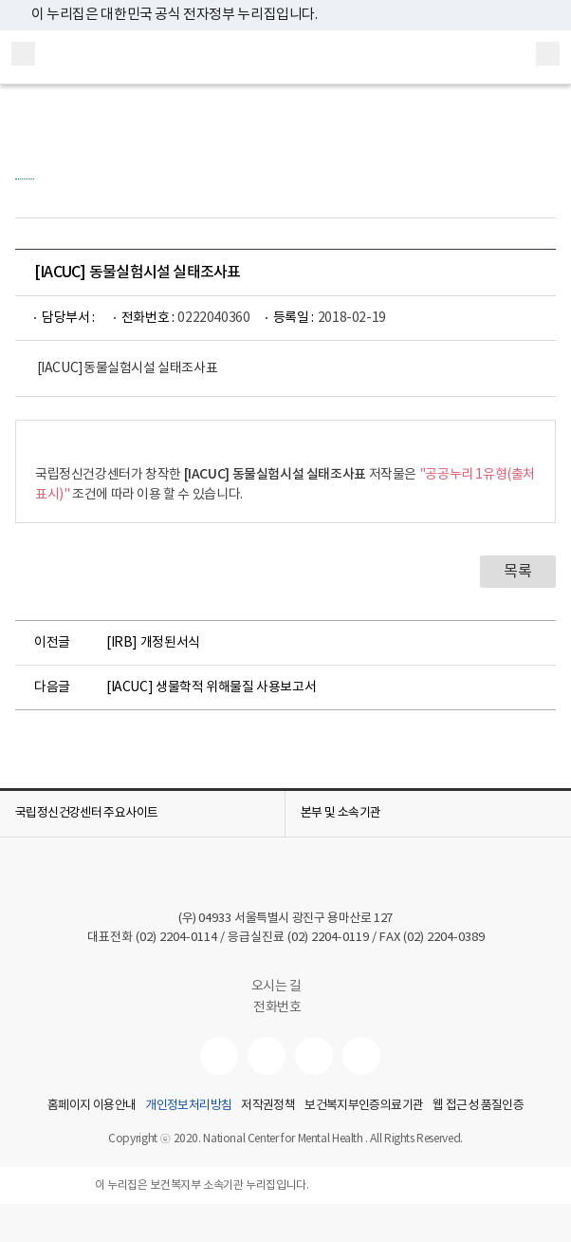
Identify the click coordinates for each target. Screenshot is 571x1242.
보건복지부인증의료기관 (363, 1106)
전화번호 (277, 1007)
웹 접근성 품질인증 (478, 1106)
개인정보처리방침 (188, 1106)
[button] (142, 813)
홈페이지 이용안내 (91, 1106)
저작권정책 (268, 1106)
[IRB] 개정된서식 (153, 642)
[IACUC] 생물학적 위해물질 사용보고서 (211, 687)
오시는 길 (286, 986)
